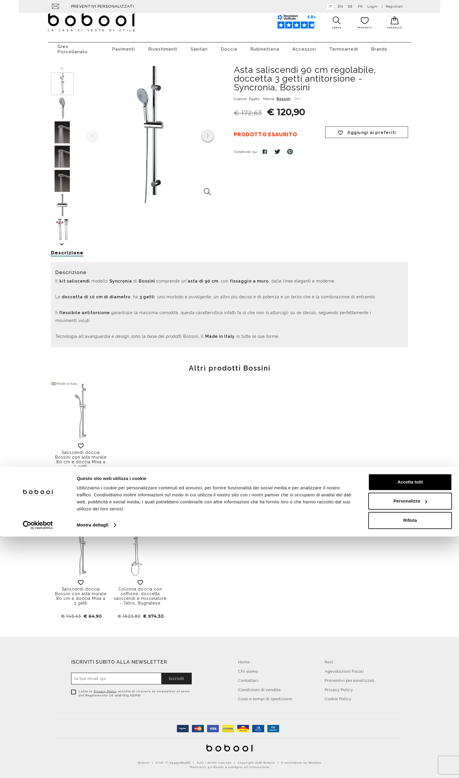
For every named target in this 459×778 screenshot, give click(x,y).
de (349, 6)
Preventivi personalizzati (102, 6)
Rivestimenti (162, 46)
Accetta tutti (410, 723)
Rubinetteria (264, 46)
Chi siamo (248, 668)
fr (359, 6)
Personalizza (410, 742)
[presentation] (208, 133)
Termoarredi (343, 46)
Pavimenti (123, 46)
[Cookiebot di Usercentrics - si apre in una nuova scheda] (38, 766)
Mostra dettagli (92, 766)
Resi (329, 659)
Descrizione (67, 250)
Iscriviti (176, 675)
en (339, 6)
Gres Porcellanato (72, 46)
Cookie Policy (338, 696)
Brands (379, 46)
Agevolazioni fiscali (344, 668)
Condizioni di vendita (259, 687)
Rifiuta (410, 761)
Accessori (304, 46)
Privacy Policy (105, 688)
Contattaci (248, 677)
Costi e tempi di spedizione (265, 696)
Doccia (229, 46)
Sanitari (199, 46)
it (329, 6)
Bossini (284, 96)
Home (244, 659)
